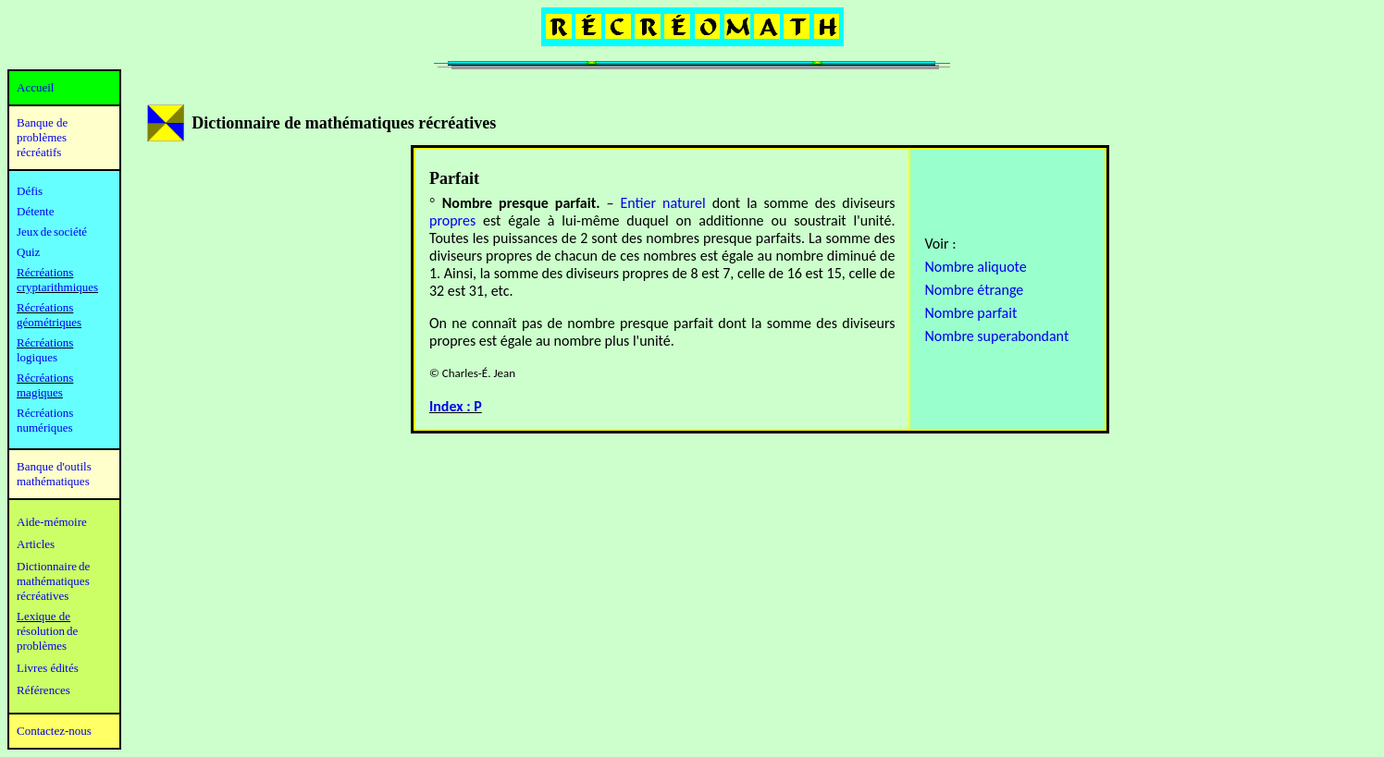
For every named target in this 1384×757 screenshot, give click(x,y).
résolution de (47, 631)
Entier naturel (662, 203)
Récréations (45, 342)
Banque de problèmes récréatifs (42, 137)
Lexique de (43, 616)
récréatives (42, 596)
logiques (37, 357)
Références (43, 690)
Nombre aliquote (975, 266)
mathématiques (53, 581)
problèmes (42, 646)
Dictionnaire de (53, 566)
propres (452, 220)
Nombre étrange (973, 290)
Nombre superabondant (996, 336)
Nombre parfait (970, 313)
